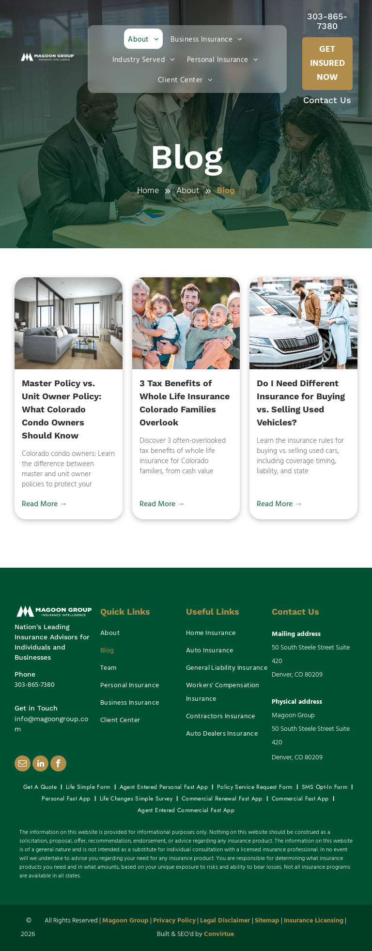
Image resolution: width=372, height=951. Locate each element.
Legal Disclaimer (225, 920)
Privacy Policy (174, 920)
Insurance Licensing (313, 920)
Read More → (44, 504)
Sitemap (267, 920)
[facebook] (58, 764)
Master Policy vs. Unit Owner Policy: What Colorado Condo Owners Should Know (61, 409)
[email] (23, 764)
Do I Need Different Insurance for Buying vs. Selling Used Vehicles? (301, 402)
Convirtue (219, 934)
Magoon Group (125, 920)
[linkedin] (40, 764)
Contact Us (327, 100)
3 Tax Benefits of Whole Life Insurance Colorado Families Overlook (185, 402)
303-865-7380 (327, 21)
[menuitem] (145, 39)
